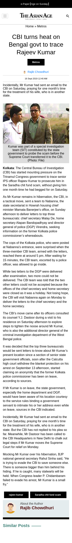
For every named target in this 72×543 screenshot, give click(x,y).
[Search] (68, 16)
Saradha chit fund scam (48, 494)
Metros (36, 62)
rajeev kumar (16, 494)
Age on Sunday (39, 4)
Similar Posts (16, 525)
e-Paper (25, 4)
